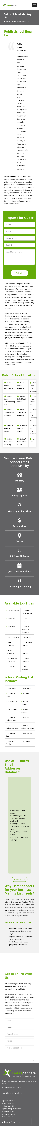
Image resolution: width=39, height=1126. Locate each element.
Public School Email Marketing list (33, 414)
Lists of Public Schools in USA (22, 441)
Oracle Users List (7, 1116)
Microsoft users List (8, 1110)
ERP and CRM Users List (10, 1099)
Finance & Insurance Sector (11, 1078)
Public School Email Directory (8, 441)
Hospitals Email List (8, 1052)
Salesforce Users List (9, 1107)
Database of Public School (22, 428)
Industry (19, 480)
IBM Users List (6, 1113)
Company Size (19, 495)
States (19, 541)
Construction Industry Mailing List (13, 1070)
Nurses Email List (7, 1057)
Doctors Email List (8, 1046)
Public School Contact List (8, 385)
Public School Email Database (21, 412)
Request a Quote (19, 820)
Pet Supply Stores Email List (11, 1073)
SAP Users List (6, 1105)
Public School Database (20, 385)
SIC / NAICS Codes (19, 556)
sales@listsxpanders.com (12, 1028)
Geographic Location (19, 511)
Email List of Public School (9, 428)
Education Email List (8, 1086)
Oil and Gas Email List (9, 1081)
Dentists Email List (8, 1044)
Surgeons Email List (8, 1055)
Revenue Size (19, 526)
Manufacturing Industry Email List (13, 1084)
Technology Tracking (19, 586)
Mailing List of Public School (21, 399)
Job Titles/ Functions (20, 571)
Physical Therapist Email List (11, 1049)
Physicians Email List (8, 1041)
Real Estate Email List (9, 1076)
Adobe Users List (7, 1102)
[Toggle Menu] (34, 5)
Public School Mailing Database (9, 412)
